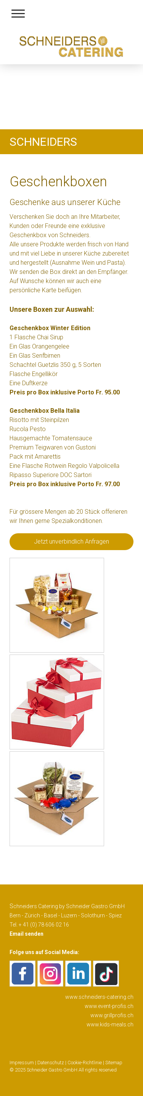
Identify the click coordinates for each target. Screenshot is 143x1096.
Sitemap (113, 1062)
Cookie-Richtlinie (84, 1062)
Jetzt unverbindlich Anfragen (71, 541)
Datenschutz (50, 1062)
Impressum (22, 1062)
